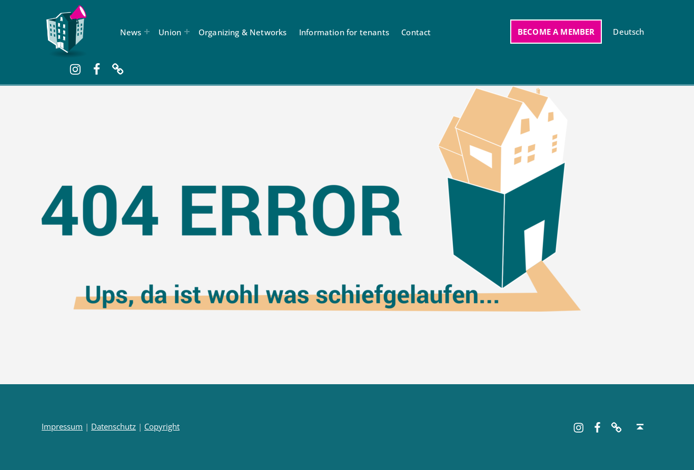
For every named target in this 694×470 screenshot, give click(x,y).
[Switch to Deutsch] (629, 31)
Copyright (162, 426)
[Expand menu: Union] (187, 31)
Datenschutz (113, 426)
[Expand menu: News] (147, 31)
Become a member (556, 31)
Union (169, 32)
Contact (416, 32)
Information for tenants (344, 32)
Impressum (62, 426)
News (131, 32)
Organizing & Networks (243, 32)
